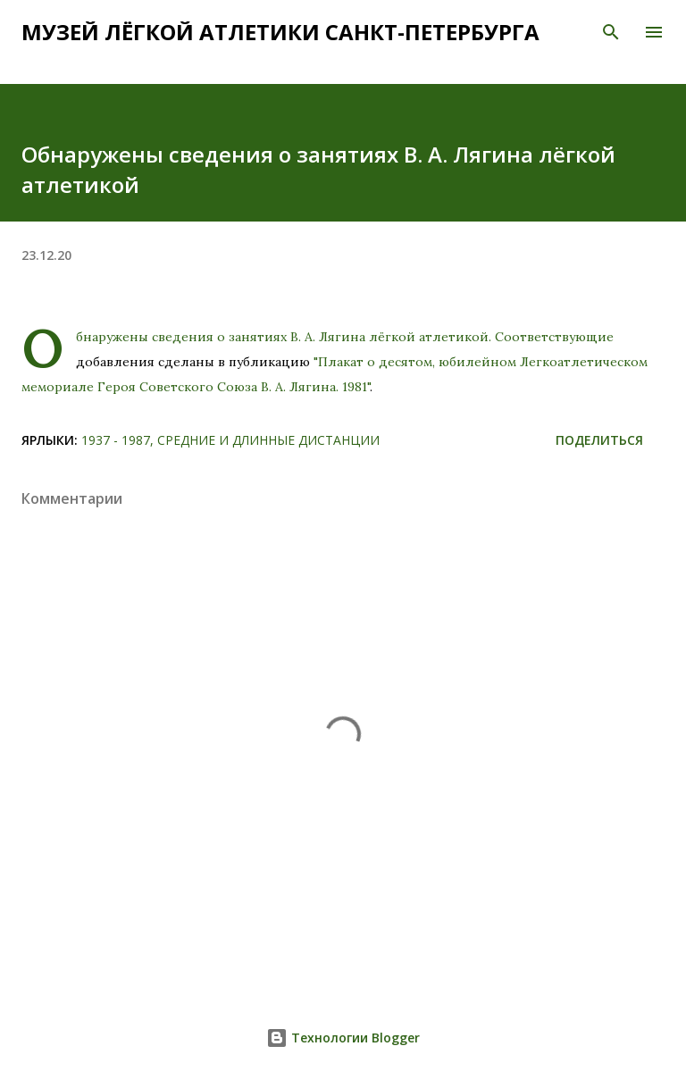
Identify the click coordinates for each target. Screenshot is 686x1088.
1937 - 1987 (115, 439)
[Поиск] (611, 32)
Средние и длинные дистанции (268, 439)
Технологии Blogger (343, 1037)
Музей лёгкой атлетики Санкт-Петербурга (280, 31)
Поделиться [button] (599, 439)
